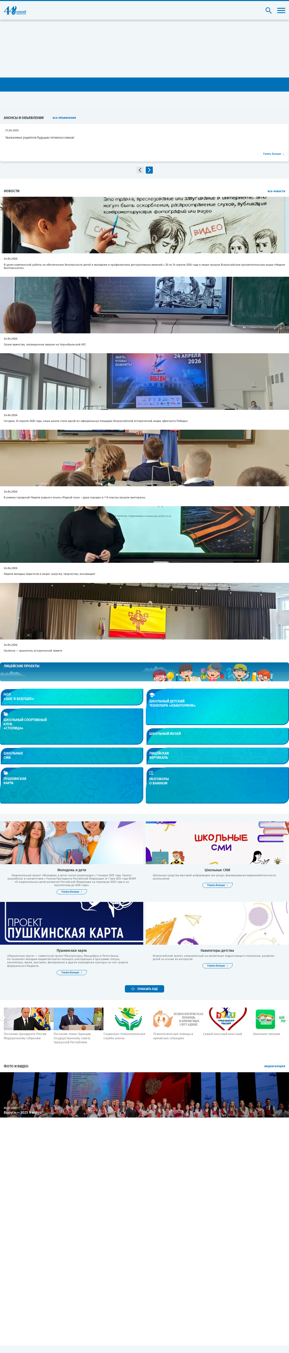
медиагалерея (274, 1066)
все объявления (64, 118)
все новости (276, 191)
